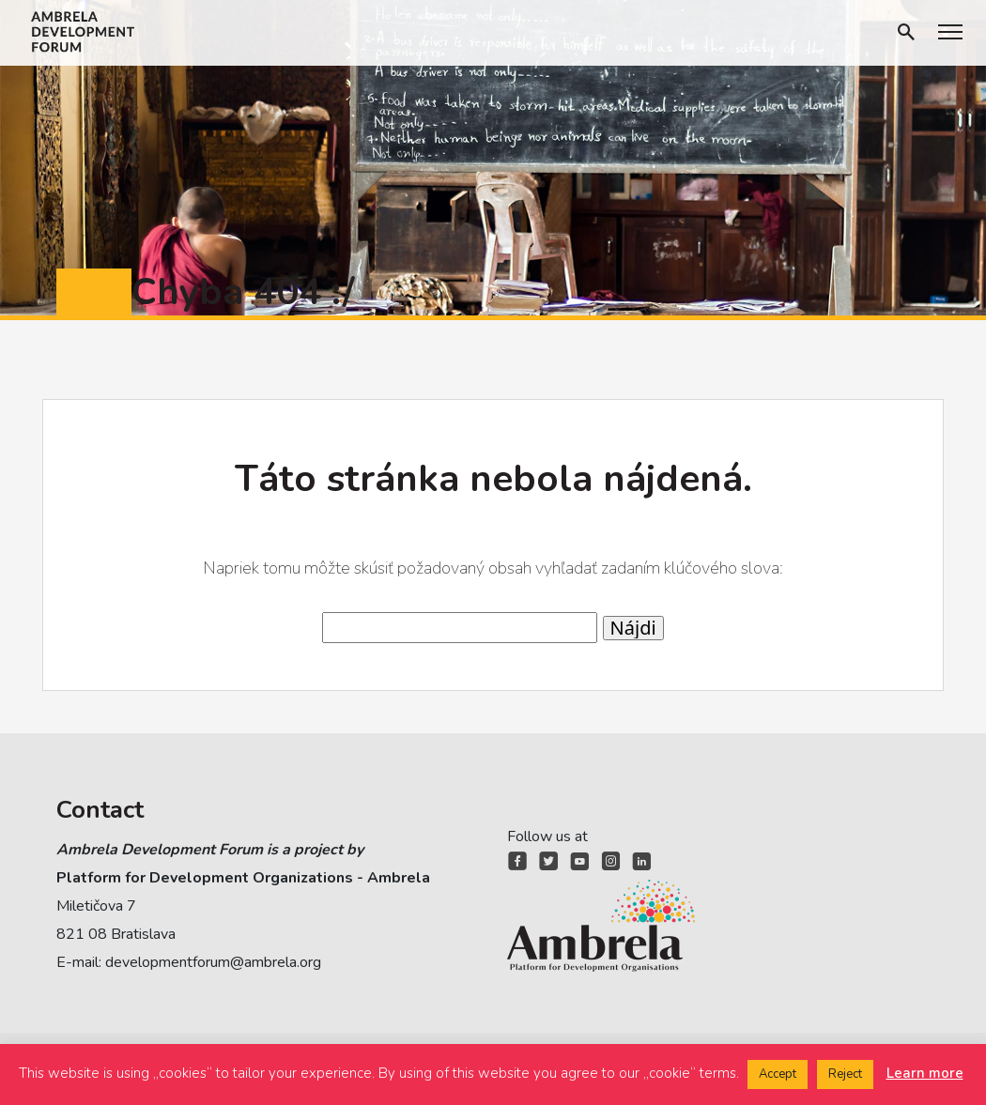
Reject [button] (845, 1074)
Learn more (924, 1073)
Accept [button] (777, 1074)
